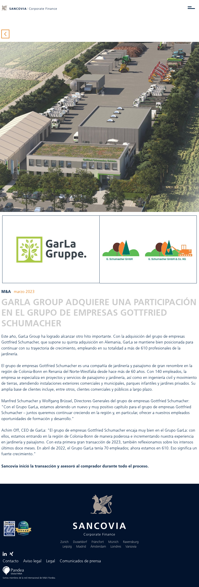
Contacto (10, 561)
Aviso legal (32, 561)
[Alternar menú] (191, 7)
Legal (50, 561)
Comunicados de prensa (80, 561)
